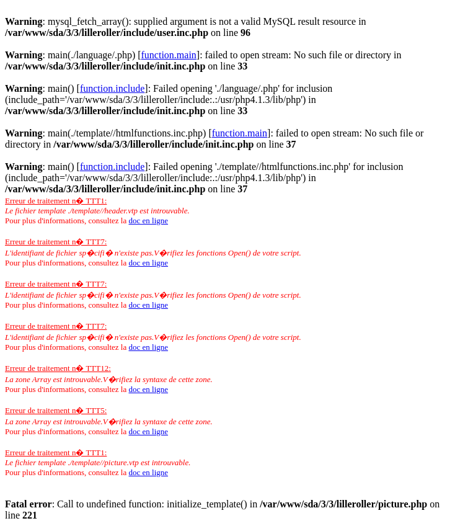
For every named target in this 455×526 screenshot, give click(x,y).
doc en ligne (148, 220)
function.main (169, 55)
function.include (112, 88)
